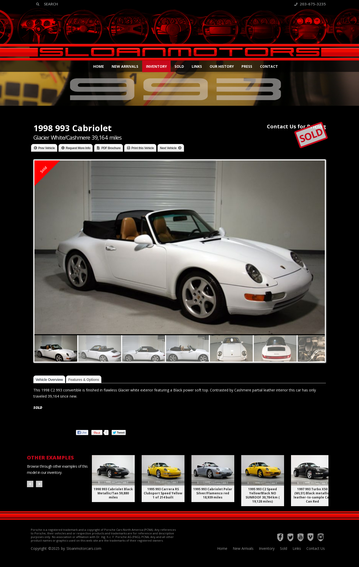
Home (98, 66)
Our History (222, 66)
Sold (179, 66)
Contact (269, 66)
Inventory (156, 66)
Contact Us (315, 548)
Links (197, 66)
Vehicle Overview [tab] (49, 380)
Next (39, 484)
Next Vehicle (168, 148)
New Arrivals (125, 66)
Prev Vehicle (46, 148)
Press (246, 66)
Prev (30, 484)
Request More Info (78, 148)
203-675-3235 (310, 3)
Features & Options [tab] (83, 380)
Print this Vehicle (142, 148)
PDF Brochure (111, 148)
